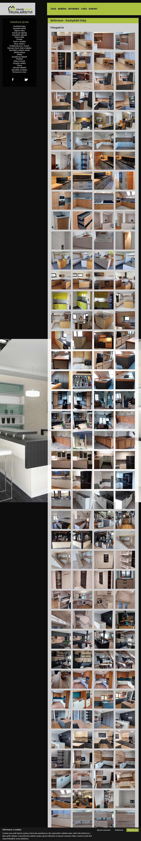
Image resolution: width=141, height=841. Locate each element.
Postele (19, 39)
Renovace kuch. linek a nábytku (19, 48)
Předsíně (19, 59)
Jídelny (19, 55)
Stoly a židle (19, 37)
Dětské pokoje (19, 52)
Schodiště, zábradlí (19, 35)
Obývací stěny (19, 31)
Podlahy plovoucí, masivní (19, 46)
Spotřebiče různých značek (19, 50)
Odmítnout (119, 830)
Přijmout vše (132, 830)
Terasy (19, 65)
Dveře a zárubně (19, 41)
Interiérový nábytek (19, 33)
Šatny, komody (19, 61)
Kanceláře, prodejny (19, 70)
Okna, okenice (19, 44)
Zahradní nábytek (19, 68)
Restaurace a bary (19, 72)
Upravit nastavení (103, 830)
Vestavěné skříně (19, 28)
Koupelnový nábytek (19, 57)
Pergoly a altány (19, 63)
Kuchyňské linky (19, 26)
